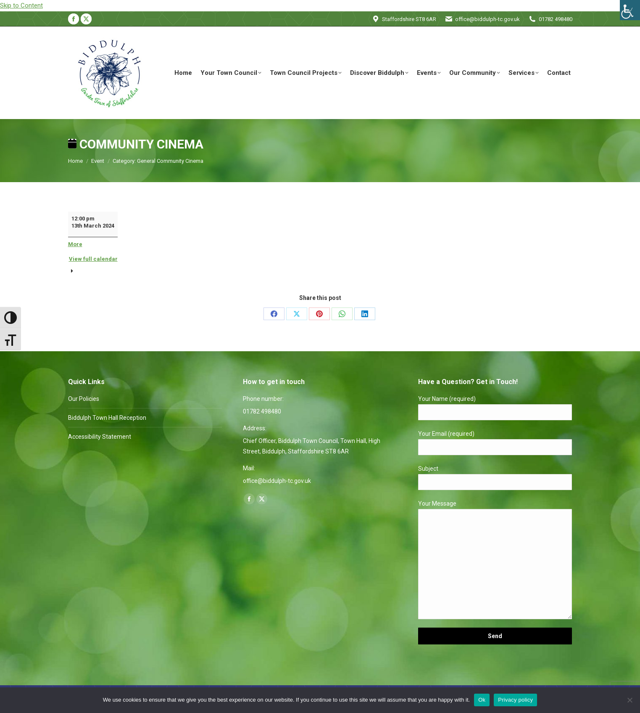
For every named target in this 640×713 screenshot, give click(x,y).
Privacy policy (515, 700)
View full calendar (93, 259)
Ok (481, 700)
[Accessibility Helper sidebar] (630, 10)
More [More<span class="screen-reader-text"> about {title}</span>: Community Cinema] (75, 244)
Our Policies (83, 398)
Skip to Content (21, 5)
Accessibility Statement (99, 436)
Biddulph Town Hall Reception (107, 417)
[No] (629, 700)
